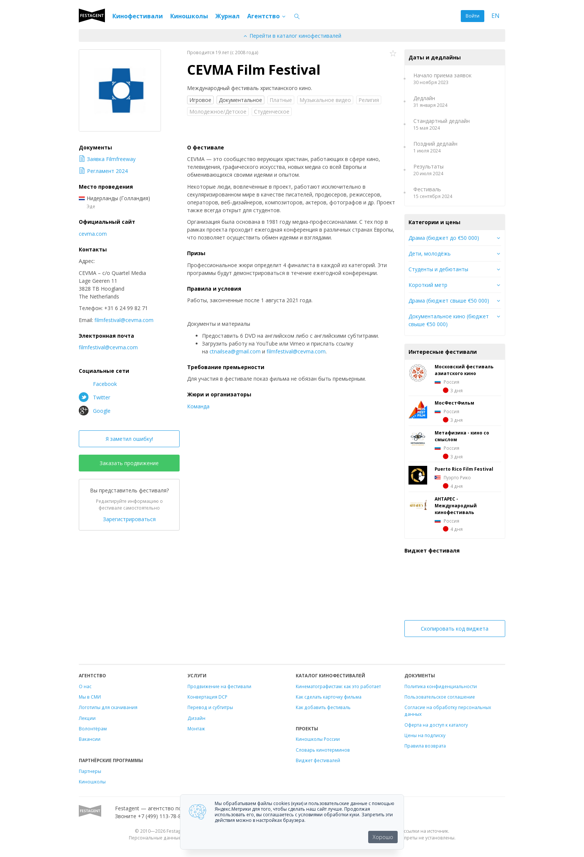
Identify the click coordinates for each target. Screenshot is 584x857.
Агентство (266, 16)
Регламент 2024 (103, 170)
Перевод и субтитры (210, 707)
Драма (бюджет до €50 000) (444, 237)
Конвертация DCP (207, 697)
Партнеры (90, 771)
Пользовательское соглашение (439, 697)
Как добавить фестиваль (323, 707)
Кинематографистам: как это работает (338, 686)
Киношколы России (318, 739)
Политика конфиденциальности (440, 686)
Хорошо (383, 837)
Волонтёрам (93, 728)
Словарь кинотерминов (323, 750)
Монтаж (196, 728)
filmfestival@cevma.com (296, 351)
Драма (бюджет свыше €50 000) (449, 300)
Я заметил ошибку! (129, 438)
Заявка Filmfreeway (107, 159)
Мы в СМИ (90, 697)
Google (95, 410)
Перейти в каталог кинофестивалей (292, 35)
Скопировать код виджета (454, 628)
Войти (472, 16)
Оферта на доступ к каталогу (436, 725)
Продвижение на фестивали (219, 686)
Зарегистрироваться (129, 519)
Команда (198, 406)
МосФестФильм (454, 403)
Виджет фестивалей (318, 760)
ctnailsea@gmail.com (235, 351)
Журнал (227, 16)
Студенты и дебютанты (438, 269)
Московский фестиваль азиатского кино (464, 369)
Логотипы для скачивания (108, 707)
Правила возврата (425, 746)
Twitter (94, 397)
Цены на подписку (424, 735)
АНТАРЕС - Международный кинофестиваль (456, 505)
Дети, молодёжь (430, 253)
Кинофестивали (137, 16)
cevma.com (93, 233)
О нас (85, 686)
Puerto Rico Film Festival (464, 469)
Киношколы (189, 16)
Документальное (240, 99)
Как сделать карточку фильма (328, 697)
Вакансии (89, 739)
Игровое (200, 99)
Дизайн (196, 718)
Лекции (87, 718)
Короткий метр (428, 284)
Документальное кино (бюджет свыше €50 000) (449, 320)
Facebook (98, 384)
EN (495, 16)
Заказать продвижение (129, 463)
